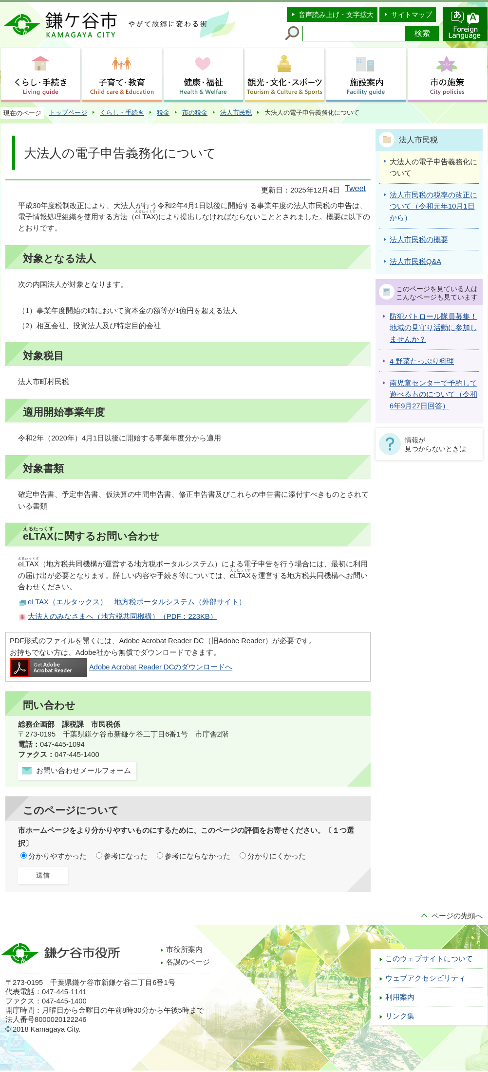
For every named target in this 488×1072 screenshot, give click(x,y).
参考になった (126, 856)
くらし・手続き (122, 112)
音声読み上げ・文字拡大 (336, 14)
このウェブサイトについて (429, 959)
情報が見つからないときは (435, 444)
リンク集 (399, 1016)
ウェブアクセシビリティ (425, 978)
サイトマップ (411, 14)
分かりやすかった (57, 856)
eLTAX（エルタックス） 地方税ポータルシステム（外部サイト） (137, 602)
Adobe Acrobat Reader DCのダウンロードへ (121, 667)
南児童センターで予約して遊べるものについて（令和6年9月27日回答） (433, 394)
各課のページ (188, 962)
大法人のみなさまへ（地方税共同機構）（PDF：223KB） (122, 616)
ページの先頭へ (457, 916)
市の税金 (194, 112)
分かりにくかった (276, 856)
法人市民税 (236, 112)
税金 (163, 112)
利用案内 (399, 997)
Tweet (355, 188)
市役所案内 (184, 949)
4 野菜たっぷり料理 (422, 361)
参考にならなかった (197, 856)
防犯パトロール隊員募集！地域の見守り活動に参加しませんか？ (433, 328)
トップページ (68, 112)
